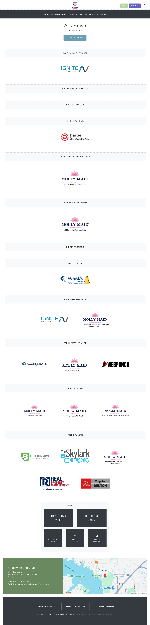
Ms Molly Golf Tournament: (55, 15)
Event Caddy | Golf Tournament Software (94, 614)
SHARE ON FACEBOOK (45, 606)
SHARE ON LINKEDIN (105, 606)
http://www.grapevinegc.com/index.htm (31, 584)
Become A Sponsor (74, 38)
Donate (134, 6)
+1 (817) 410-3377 (23, 581)
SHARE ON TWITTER (75, 606)
